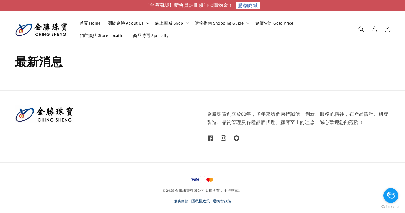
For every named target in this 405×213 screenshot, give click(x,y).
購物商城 (248, 5)
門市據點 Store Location (103, 35)
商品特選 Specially (150, 35)
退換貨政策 (222, 201)
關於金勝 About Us (126, 23)
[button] (361, 29)
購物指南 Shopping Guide (219, 23)
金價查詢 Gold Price (274, 23)
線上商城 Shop (169, 23)
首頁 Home (90, 23)
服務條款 (181, 201)
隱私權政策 (200, 201)
